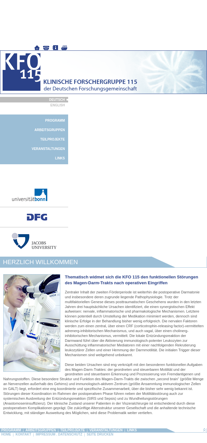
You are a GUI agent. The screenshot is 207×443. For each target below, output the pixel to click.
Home (6, 434)
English (58, 105)
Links (60, 158)
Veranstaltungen (48, 149)
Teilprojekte (52, 139)
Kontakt (23, 434)
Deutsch (57, 99)
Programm (55, 120)
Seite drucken (100, 434)
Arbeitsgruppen (50, 130)
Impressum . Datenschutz (59, 434)
